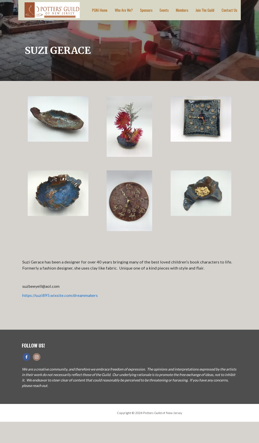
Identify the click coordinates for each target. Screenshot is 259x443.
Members (182, 10)
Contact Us (229, 10)
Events (164, 10)
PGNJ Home (99, 10)
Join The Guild (204, 10)
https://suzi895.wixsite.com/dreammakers (60, 295)
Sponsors (146, 10)
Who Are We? (124, 10)
